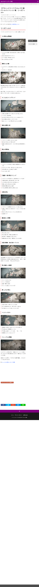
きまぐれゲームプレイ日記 (7, 1)
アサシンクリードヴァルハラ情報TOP (6, 382)
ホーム (12, 415)
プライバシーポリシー (18, 415)
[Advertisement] (13, 374)
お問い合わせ (25, 415)
